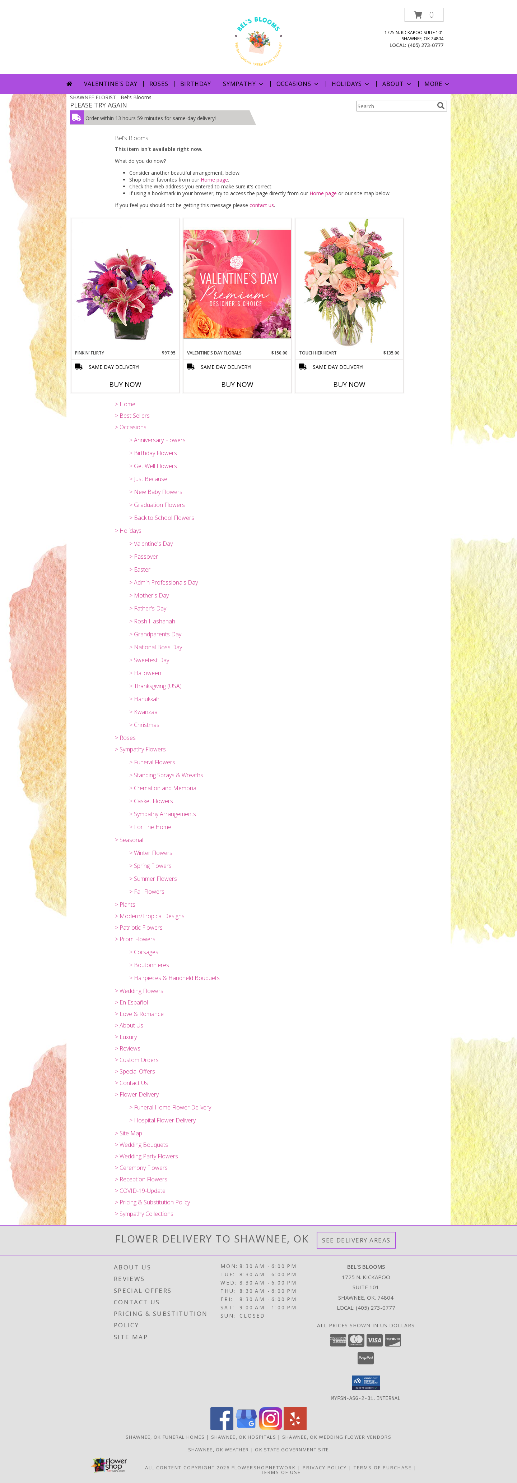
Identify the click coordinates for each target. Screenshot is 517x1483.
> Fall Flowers (146, 892)
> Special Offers (135, 1071)
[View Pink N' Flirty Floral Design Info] (125, 284)
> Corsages (143, 952)
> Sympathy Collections (144, 1214)
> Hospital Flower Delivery (162, 1120)
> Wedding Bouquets (141, 1145)
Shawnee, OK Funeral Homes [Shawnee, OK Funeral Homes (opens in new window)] (165, 1436)
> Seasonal (129, 840)
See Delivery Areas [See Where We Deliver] (356, 1240)
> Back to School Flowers (161, 518)
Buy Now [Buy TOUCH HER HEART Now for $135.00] (349, 384)
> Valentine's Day (151, 544)
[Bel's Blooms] (258, 40)
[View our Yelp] (295, 1427)
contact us (262, 205)
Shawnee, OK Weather (218, 1449)
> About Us (129, 1025)
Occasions (298, 84)
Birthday (195, 84)
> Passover (143, 556)
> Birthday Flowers (153, 453)
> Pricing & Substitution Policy (152, 1202)
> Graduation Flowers (157, 505)
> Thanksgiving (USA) (155, 686)
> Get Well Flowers (153, 466)
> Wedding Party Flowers (146, 1156)
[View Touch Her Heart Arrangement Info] (349, 284)
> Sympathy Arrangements (162, 814)
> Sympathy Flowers (140, 749)
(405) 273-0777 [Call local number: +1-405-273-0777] (425, 45)
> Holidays (128, 531)
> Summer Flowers (153, 879)
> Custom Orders (137, 1060)
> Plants (125, 904)
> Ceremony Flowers (141, 1168)
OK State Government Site (292, 1449)
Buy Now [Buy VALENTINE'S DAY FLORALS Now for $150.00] (237, 384)
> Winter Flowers (150, 853)
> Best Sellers (132, 416)
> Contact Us (131, 1083)
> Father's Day (147, 608)
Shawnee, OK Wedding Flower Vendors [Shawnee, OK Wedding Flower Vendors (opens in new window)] (336, 1436)
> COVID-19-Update (140, 1191)
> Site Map (128, 1133)
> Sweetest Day (149, 660)
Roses (158, 84)
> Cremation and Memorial (163, 788)
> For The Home (150, 827)
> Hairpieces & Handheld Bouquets (174, 978)
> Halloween (145, 673)
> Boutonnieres (149, 965)
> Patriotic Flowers (139, 928)
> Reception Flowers (141, 1179)
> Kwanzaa (143, 712)
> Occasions (130, 427)
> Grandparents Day (155, 634)
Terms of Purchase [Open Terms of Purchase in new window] (383, 1467)
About (397, 84)
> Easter (139, 569)
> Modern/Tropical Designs (150, 916)
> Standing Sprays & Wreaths (166, 775)
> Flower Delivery (137, 1094)
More (437, 84)
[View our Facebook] (221, 1427)
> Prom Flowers (135, 939)
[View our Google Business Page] (246, 1427)
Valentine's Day (111, 84)
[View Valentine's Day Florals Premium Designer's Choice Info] (237, 284)
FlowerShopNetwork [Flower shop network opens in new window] (264, 1467)
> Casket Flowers (151, 801)
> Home (125, 404)
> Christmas (144, 725)
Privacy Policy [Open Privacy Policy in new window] (325, 1467)
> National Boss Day (155, 647)
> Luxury (126, 1037)
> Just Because (148, 479)
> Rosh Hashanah (152, 621)
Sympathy (243, 84)
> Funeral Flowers (152, 762)
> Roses (125, 738)
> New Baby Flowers (155, 492)
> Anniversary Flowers (157, 440)
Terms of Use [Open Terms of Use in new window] (281, 1472)
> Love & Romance (139, 1014)
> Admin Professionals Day (163, 582)
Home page (214, 179)
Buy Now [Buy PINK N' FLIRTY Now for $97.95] (125, 384)
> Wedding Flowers (139, 991)
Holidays (351, 84)
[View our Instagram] (270, 1427)
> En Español (131, 1002)
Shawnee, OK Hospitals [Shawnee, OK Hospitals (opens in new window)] (243, 1436)
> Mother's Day (149, 595)
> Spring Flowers (150, 866)
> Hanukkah (144, 699)
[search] (441, 106)
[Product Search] (395, 106)
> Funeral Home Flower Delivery (170, 1107)
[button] (424, 15)
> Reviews (127, 1048)
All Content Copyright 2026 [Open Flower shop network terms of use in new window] (187, 1467)
